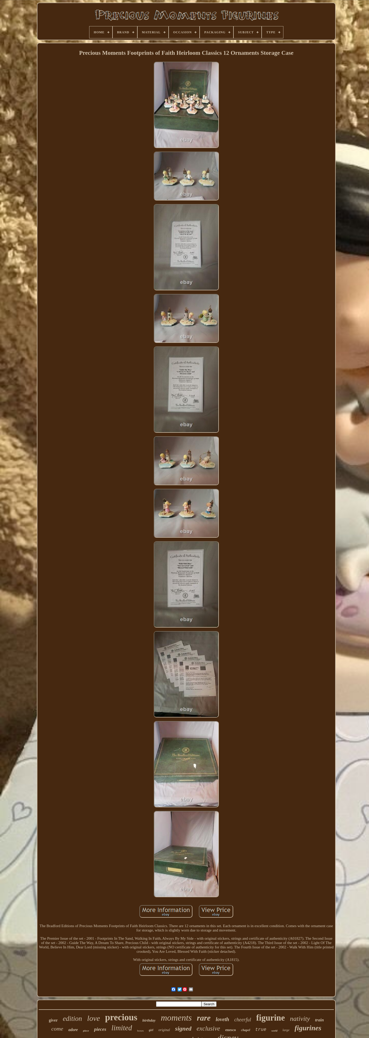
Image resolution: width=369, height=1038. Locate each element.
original (164, 1030)
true (260, 1029)
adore (73, 1030)
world (274, 1030)
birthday (149, 1020)
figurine (270, 1017)
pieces (100, 1029)
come (57, 1028)
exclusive (208, 1028)
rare (203, 1017)
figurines (308, 1028)
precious (121, 1017)
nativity (300, 1018)
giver (53, 1020)
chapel (245, 1030)
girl (151, 1030)
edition (72, 1018)
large (286, 1030)
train (319, 1020)
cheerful (242, 1019)
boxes (140, 1030)
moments (176, 1017)
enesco (230, 1030)
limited (121, 1028)
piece (86, 1030)
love (93, 1018)
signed (183, 1028)
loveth (222, 1019)
